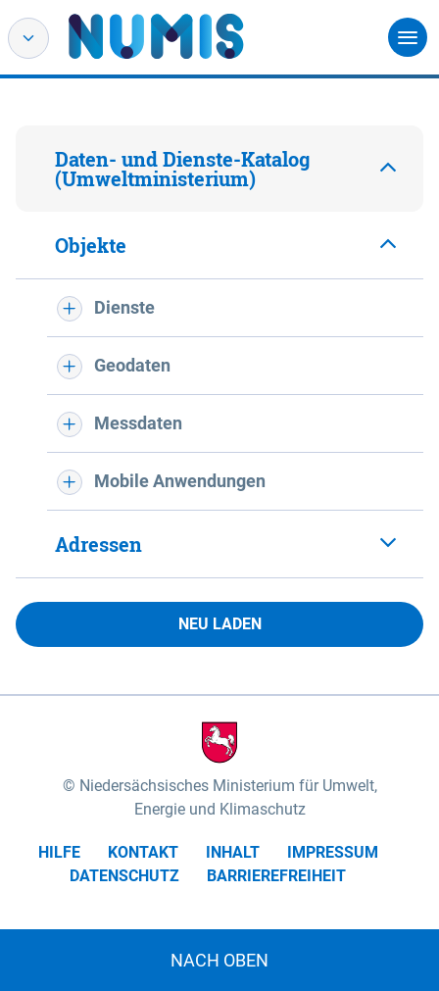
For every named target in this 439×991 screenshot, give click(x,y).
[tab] (219, 168)
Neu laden (220, 624)
